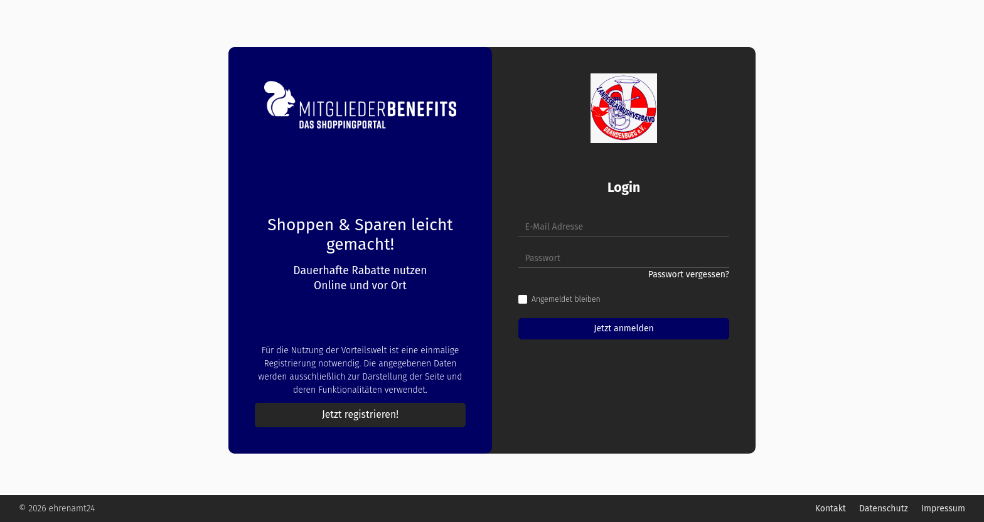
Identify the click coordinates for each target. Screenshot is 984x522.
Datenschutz (883, 508)
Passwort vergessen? (688, 274)
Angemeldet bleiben (566, 299)
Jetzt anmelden (624, 328)
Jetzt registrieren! (360, 414)
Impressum (943, 508)
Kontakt (830, 508)
